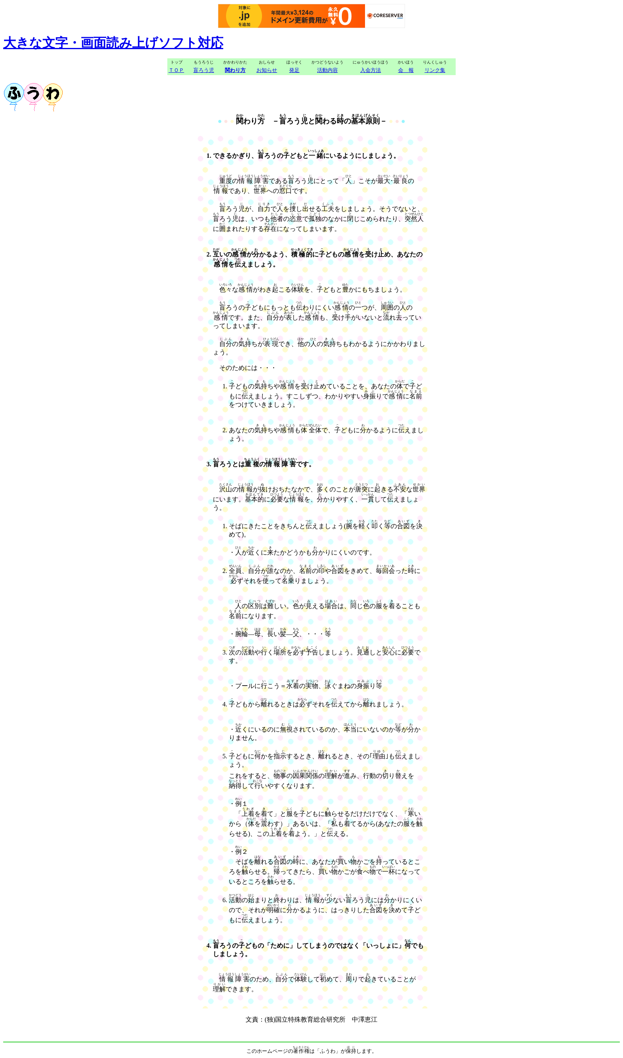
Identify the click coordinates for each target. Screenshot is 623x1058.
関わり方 (235, 70)
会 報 (406, 70)
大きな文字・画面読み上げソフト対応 (113, 43)
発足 (294, 70)
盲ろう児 (203, 70)
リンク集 (435, 70)
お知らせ (266, 70)
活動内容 (327, 70)
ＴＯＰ (176, 70)
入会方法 (370, 70)
